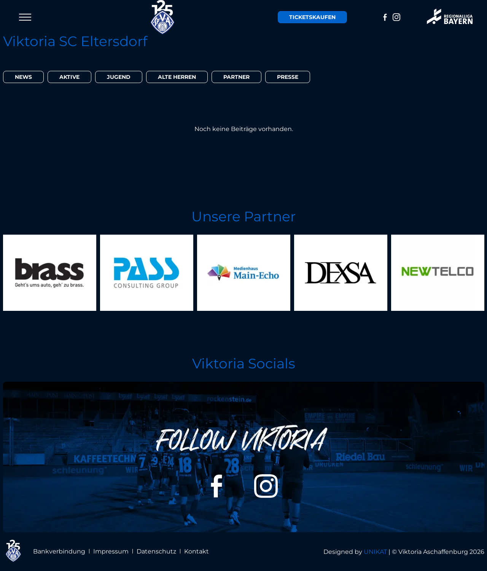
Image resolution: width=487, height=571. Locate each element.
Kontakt (196, 551)
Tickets (312, 17)
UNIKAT (375, 551)
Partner (236, 77)
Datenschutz (156, 551)
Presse (287, 77)
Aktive (69, 77)
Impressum (111, 551)
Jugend (119, 77)
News (23, 77)
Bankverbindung (59, 551)
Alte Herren (177, 77)
